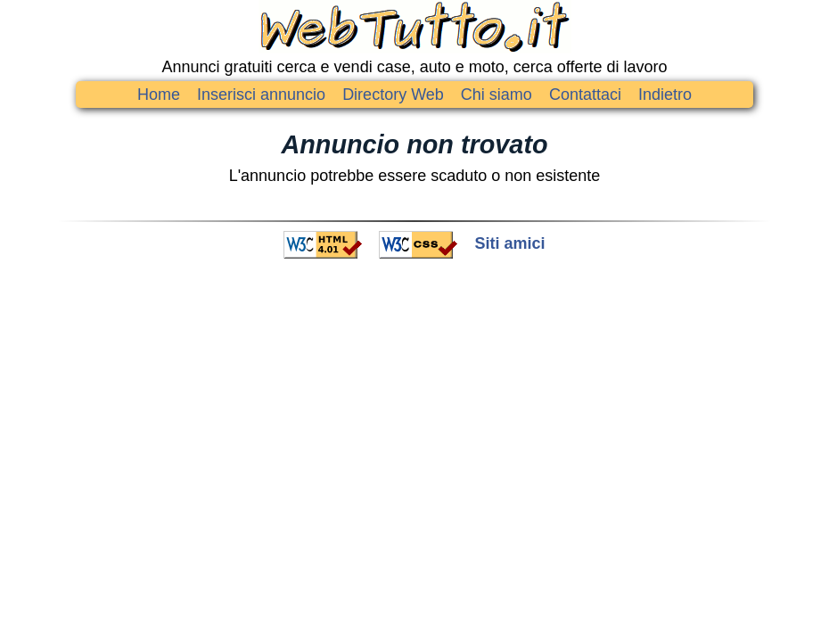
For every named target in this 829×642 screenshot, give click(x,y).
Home (158, 94)
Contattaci (585, 94)
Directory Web (393, 94)
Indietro (665, 94)
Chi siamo (496, 94)
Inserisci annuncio (261, 94)
